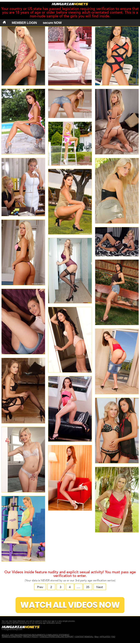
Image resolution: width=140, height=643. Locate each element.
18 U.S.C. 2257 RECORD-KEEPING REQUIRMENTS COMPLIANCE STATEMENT (35, 635)
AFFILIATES (105, 637)
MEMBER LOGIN (24, 23)
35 (87, 587)
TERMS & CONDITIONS (12, 637)
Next (99, 587)
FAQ (113, 637)
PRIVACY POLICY (30, 637)
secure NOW (52, 23)
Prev (40, 587)
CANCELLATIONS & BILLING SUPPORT (57, 637)
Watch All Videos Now (70, 605)
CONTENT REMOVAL (84, 637)
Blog (96, 637)
